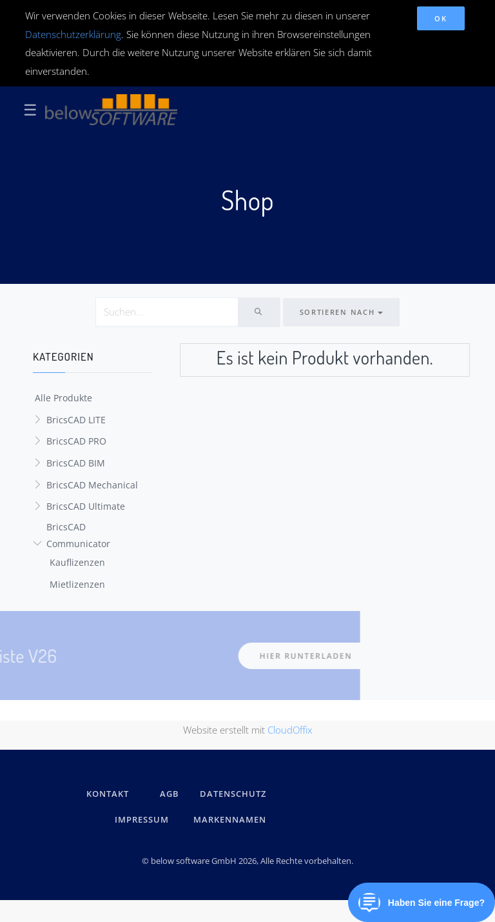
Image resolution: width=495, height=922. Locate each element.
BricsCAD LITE (76, 420)
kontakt (107, 793)
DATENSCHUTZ (233, 793)
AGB (169, 793)
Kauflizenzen (77, 562)
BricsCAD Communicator (78, 535)
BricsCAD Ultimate (85, 506)
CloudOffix (289, 729)
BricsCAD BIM (75, 463)
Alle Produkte (63, 398)
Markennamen (229, 819)
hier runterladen (216, 655)
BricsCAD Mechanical (92, 485)
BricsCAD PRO (76, 441)
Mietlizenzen (77, 584)
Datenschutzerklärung (73, 34)
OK (440, 18)
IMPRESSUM (144, 819)
